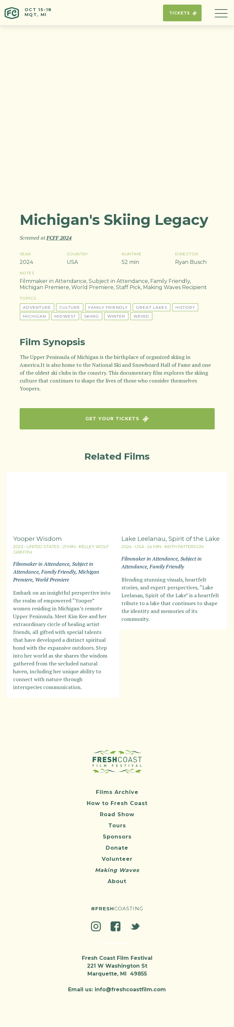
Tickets (182, 12)
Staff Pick (128, 287)
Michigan (34, 316)
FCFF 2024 (59, 237)
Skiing (91, 316)
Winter (116, 316)
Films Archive (117, 789)
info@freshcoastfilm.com (130, 986)
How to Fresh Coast (117, 800)
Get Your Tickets (116, 419)
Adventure (37, 307)
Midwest (65, 316)
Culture (69, 307)
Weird (141, 316)
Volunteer (117, 856)
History (185, 307)
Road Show (117, 811)
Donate (117, 844)
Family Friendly (170, 281)
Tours (117, 822)
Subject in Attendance (118, 281)
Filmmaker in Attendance (53, 281)
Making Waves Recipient (175, 287)
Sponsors (117, 833)
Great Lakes (151, 307)
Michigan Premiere (44, 287)
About (117, 878)
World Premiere (92, 287)
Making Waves (117, 867)
